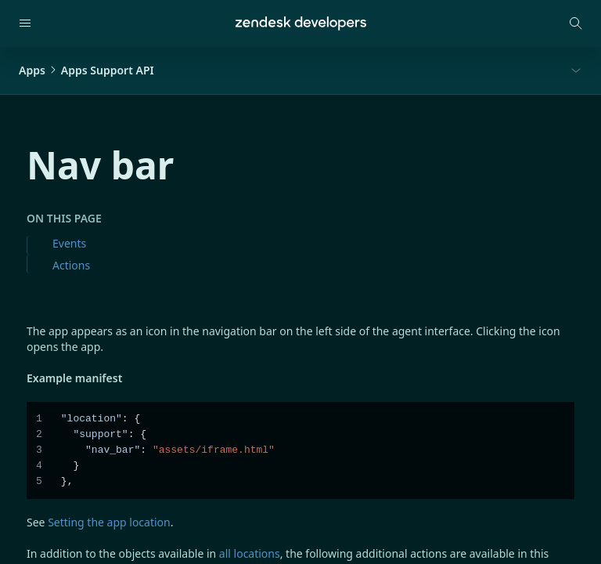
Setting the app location (109, 522)
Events (69, 243)
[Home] (300, 23)
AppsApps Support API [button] (86, 70)
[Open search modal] (576, 23)
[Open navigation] (25, 23)
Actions (71, 265)
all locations (249, 553)
